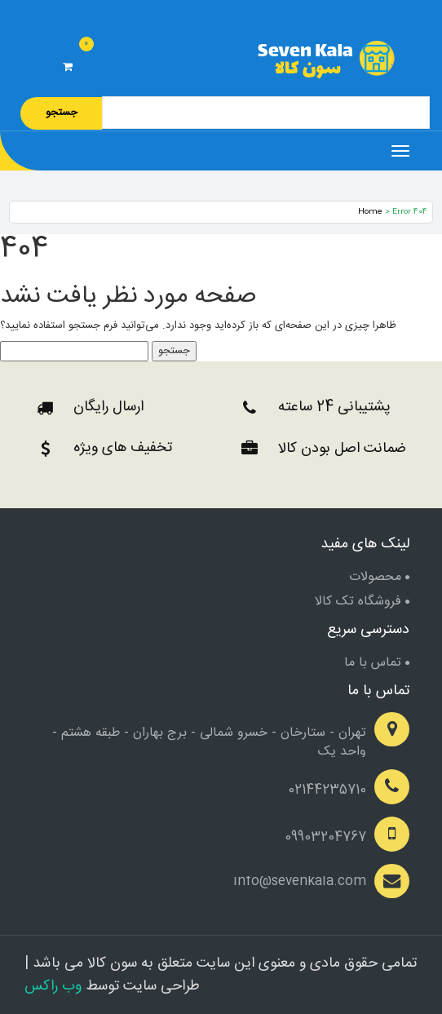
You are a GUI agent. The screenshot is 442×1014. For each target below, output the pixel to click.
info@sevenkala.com (299, 881)
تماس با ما (372, 663)
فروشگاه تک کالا (358, 602)
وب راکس (53, 986)
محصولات (375, 577)
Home (370, 212)
